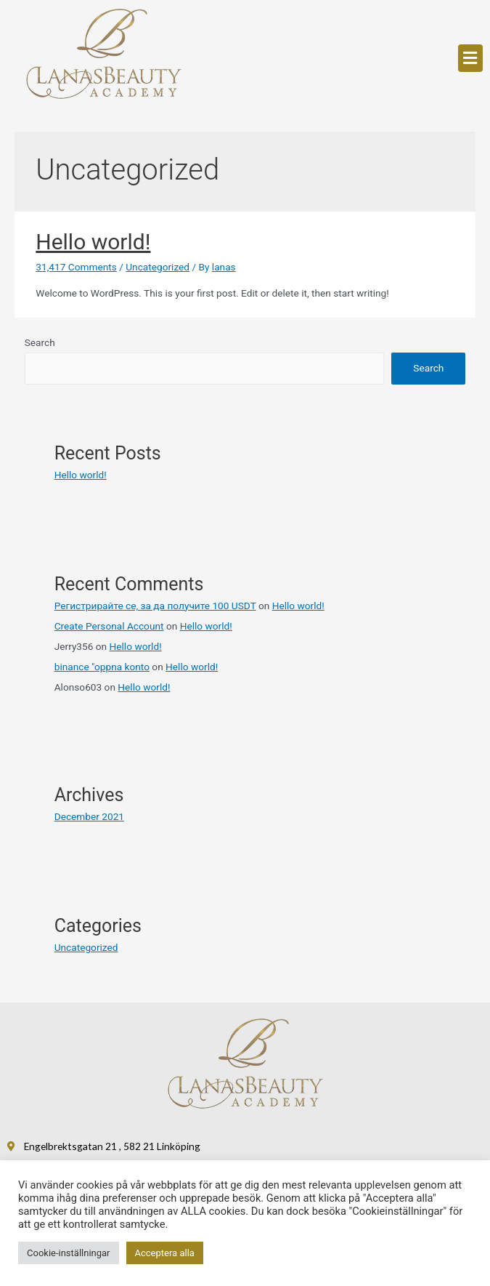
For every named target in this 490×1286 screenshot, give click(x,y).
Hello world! (93, 241)
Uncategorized (157, 267)
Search (40, 342)
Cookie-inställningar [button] (68, 1252)
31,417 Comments (76, 267)
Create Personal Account (109, 626)
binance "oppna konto (102, 666)
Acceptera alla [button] (165, 1252)
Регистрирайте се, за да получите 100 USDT (155, 605)
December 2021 (89, 816)
